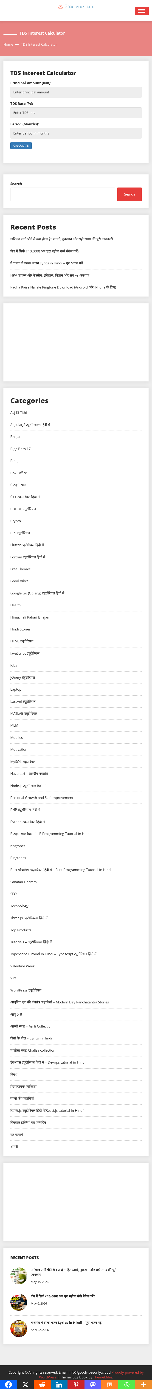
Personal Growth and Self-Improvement (41, 797)
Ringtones (18, 857)
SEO (13, 893)
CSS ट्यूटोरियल (20, 533)
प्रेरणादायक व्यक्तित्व (23, 1086)
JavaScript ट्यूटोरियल (24, 653)
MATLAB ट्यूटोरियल (23, 713)
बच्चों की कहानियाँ (22, 1098)
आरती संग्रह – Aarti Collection (31, 1026)
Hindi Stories (20, 629)
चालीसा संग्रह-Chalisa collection (32, 1050)
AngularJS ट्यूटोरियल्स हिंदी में (30, 424)
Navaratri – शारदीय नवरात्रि (29, 773)
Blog (13, 460)
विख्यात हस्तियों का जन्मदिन (28, 1122)
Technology (19, 906)
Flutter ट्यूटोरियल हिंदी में (27, 545)
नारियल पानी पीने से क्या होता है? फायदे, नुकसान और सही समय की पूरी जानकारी (61, 239)
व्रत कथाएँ (16, 1134)
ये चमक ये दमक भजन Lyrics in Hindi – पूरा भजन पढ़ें (46, 263)
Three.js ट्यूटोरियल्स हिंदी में (29, 918)
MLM (14, 725)
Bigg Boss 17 (20, 448)
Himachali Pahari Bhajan (29, 617)
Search (16, 183)
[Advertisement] (76, 342)
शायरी (14, 1146)
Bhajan (15, 436)
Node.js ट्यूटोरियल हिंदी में (27, 785)
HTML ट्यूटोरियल (21, 641)
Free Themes (20, 569)
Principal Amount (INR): (30, 83)
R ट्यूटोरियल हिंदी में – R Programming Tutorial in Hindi (50, 833)
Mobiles (16, 737)
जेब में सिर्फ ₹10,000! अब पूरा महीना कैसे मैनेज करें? (44, 251)
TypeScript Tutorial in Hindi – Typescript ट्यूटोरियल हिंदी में (53, 954)
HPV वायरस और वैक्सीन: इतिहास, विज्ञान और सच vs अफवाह (49, 275)
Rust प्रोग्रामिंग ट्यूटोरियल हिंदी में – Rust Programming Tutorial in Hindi (61, 869)
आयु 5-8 (16, 1014)
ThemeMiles (102, 1377)
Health (15, 605)
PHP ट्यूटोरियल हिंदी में (25, 809)
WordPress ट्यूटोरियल (25, 990)
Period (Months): (24, 124)
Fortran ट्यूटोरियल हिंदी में (27, 557)
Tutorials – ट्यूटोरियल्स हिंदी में (31, 942)
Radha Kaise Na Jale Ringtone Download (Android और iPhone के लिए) (63, 287)
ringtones (17, 845)
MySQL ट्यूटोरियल (22, 761)
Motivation (18, 749)
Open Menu (142, 11)
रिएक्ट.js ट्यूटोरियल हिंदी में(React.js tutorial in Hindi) (47, 1110)
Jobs (13, 665)
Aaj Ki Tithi (18, 412)
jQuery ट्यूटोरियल (22, 677)
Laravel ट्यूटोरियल (23, 701)
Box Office (18, 472)
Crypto (15, 520)
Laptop (15, 689)
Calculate (21, 146)
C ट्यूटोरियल (18, 484)
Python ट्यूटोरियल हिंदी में (27, 821)
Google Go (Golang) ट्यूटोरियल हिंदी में (37, 593)
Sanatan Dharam (23, 881)
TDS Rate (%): (21, 103)
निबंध (13, 1074)
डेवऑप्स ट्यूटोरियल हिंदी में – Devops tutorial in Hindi (47, 1062)
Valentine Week (22, 966)
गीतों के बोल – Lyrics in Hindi (31, 1038)
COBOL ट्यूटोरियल (23, 509)
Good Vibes (19, 581)
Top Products (20, 930)
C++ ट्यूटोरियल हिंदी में (25, 496)
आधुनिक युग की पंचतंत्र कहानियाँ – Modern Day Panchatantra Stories (59, 1002)
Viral (13, 978)
